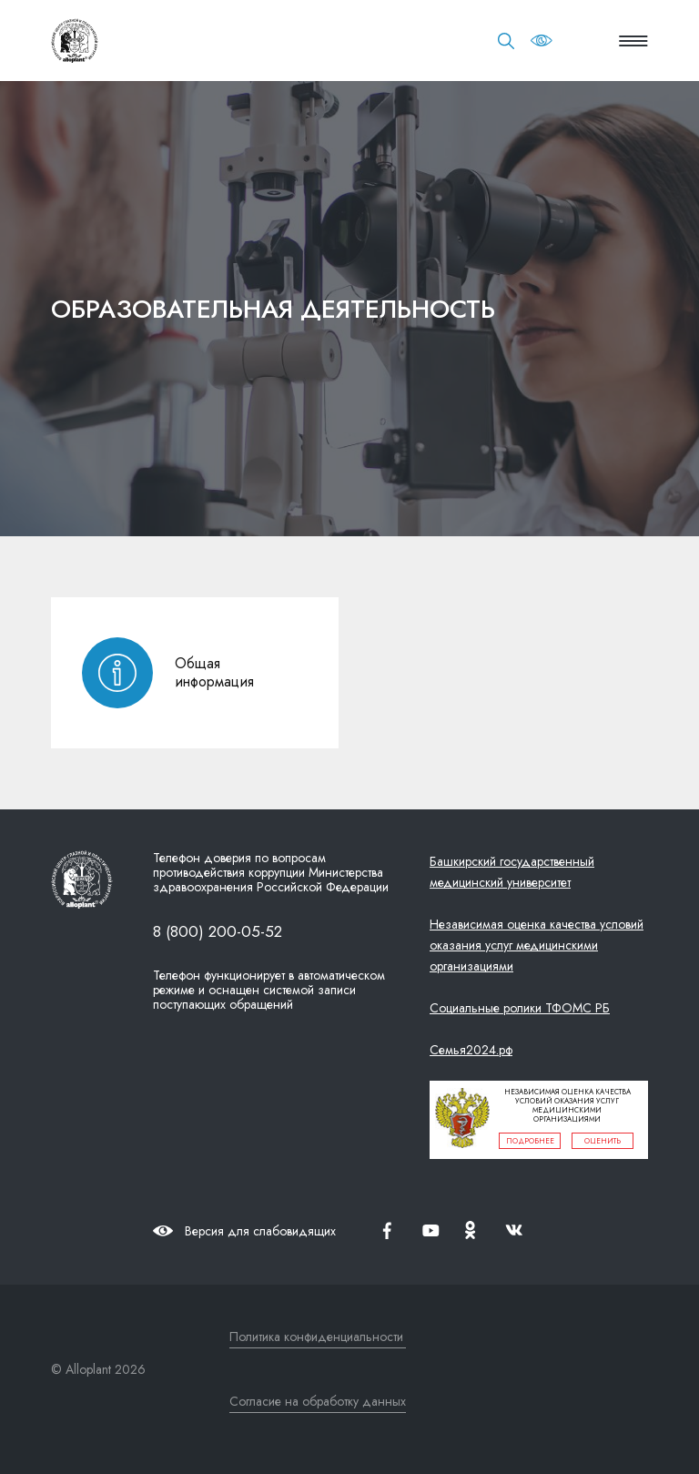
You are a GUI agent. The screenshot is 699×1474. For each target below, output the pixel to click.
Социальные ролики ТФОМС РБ (520, 1008)
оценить (602, 1140)
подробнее (530, 1140)
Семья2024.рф (471, 1050)
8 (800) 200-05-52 (217, 931)
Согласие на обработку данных (317, 1401)
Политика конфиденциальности (316, 1336)
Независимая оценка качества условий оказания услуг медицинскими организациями (536, 945)
